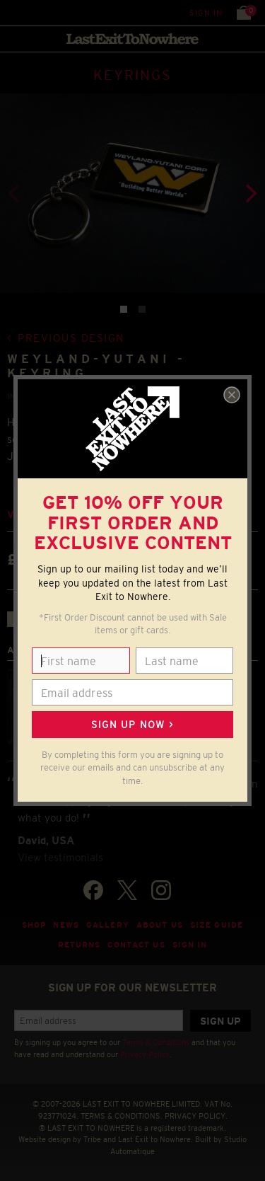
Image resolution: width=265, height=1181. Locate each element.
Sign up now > (132, 724)
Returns (79, 944)
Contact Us (136, 944)
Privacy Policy (145, 1054)
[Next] (249, 193)
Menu (13, 12)
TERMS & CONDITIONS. (122, 1116)
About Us (159, 925)
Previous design (71, 338)
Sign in (206, 12)
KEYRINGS (132, 75)
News (66, 925)
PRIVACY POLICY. (196, 1116)
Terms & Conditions (155, 1042)
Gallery (107, 925)
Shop (34, 925)
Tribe (92, 1139)
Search (42, 12)
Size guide (216, 925)
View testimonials (60, 857)
